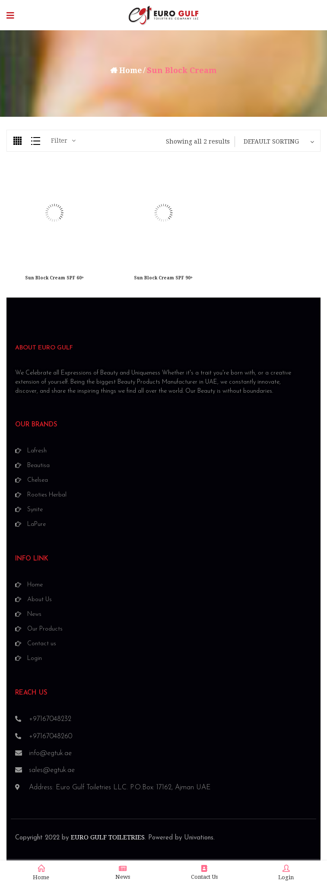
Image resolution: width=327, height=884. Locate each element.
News (122, 872)
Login (286, 873)
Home (131, 70)
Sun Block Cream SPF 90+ (163, 277)
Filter (59, 140)
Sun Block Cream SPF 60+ (54, 277)
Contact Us (204, 872)
